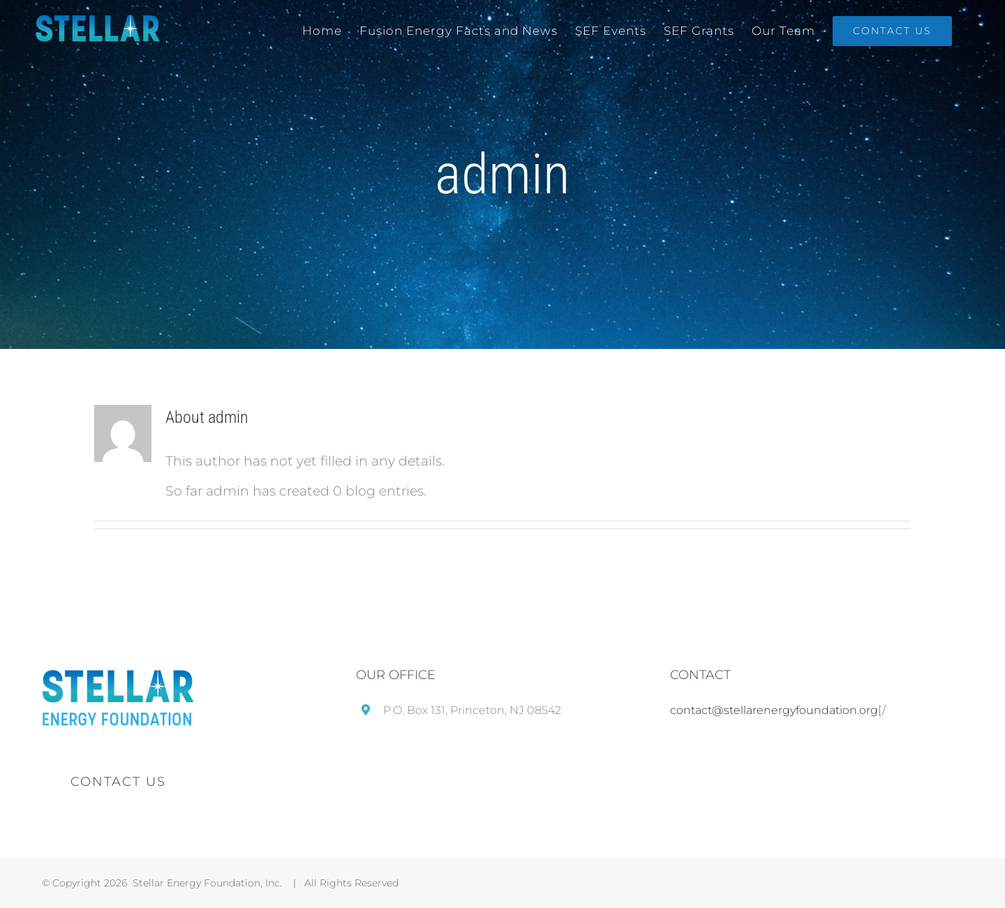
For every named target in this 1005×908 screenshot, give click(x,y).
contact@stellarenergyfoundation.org (774, 710)
